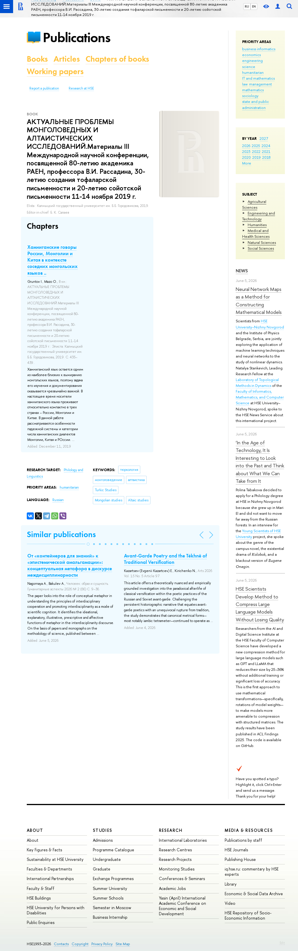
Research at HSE (81, 88)
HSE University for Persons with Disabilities (55, 910)
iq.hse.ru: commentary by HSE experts (252, 871)
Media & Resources (249, 830)
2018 (266, 157)
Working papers (55, 71)
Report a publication (44, 88)
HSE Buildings (39, 898)
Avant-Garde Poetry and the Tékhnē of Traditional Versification (165, 559)
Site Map (123, 943)
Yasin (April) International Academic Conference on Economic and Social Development (182, 906)
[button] (88, 544)
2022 (256, 151)
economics (251, 54)
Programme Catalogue (113, 849)
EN (254, 6)
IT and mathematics (258, 78)
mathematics (253, 89)
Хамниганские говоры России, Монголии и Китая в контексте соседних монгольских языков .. (52, 260)
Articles (67, 59)
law (245, 84)
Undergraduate (107, 859)
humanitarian (253, 72)
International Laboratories (183, 840)
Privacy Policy (102, 943)
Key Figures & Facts (44, 849)
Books (37, 59)
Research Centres (175, 849)
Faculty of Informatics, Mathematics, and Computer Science (260, 397)
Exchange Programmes (113, 878)
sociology (250, 95)
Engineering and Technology (258, 215)
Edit (282, 943)
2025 (256, 145)
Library (231, 884)
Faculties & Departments (49, 869)
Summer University (110, 888)
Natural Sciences (262, 242)
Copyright (80, 943)
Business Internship (110, 917)
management (260, 84)
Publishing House (240, 859)
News (242, 271)
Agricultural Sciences (254, 204)
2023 (246, 151)
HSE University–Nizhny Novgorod (260, 323)
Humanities (257, 224)
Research (171, 830)
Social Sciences (261, 248)
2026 (246, 145)
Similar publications (61, 534)
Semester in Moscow (112, 907)
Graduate (101, 869)
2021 (266, 151)
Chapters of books (117, 59)
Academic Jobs (172, 888)
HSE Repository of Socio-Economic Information (248, 915)
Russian (58, 500)
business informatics (258, 48)
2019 (256, 157)
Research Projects (175, 859)
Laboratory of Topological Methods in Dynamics (257, 382)
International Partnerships (50, 878)
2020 (246, 157)
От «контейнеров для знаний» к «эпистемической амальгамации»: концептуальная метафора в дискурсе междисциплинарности (69, 565)
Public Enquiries (40, 922)
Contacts (61, 943)
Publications (76, 37)
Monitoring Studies (176, 869)
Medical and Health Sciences (255, 233)
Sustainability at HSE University (55, 859)
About (35, 830)
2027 (264, 138)
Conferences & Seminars (182, 878)
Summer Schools (108, 898)
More (246, 163)
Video (230, 903)
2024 (266, 145)
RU (247, 6)
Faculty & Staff (40, 888)
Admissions (103, 840)
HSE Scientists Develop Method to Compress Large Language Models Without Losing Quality (260, 604)
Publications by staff (243, 840)
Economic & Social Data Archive (254, 893)
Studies (102, 830)
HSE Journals (236, 849)
